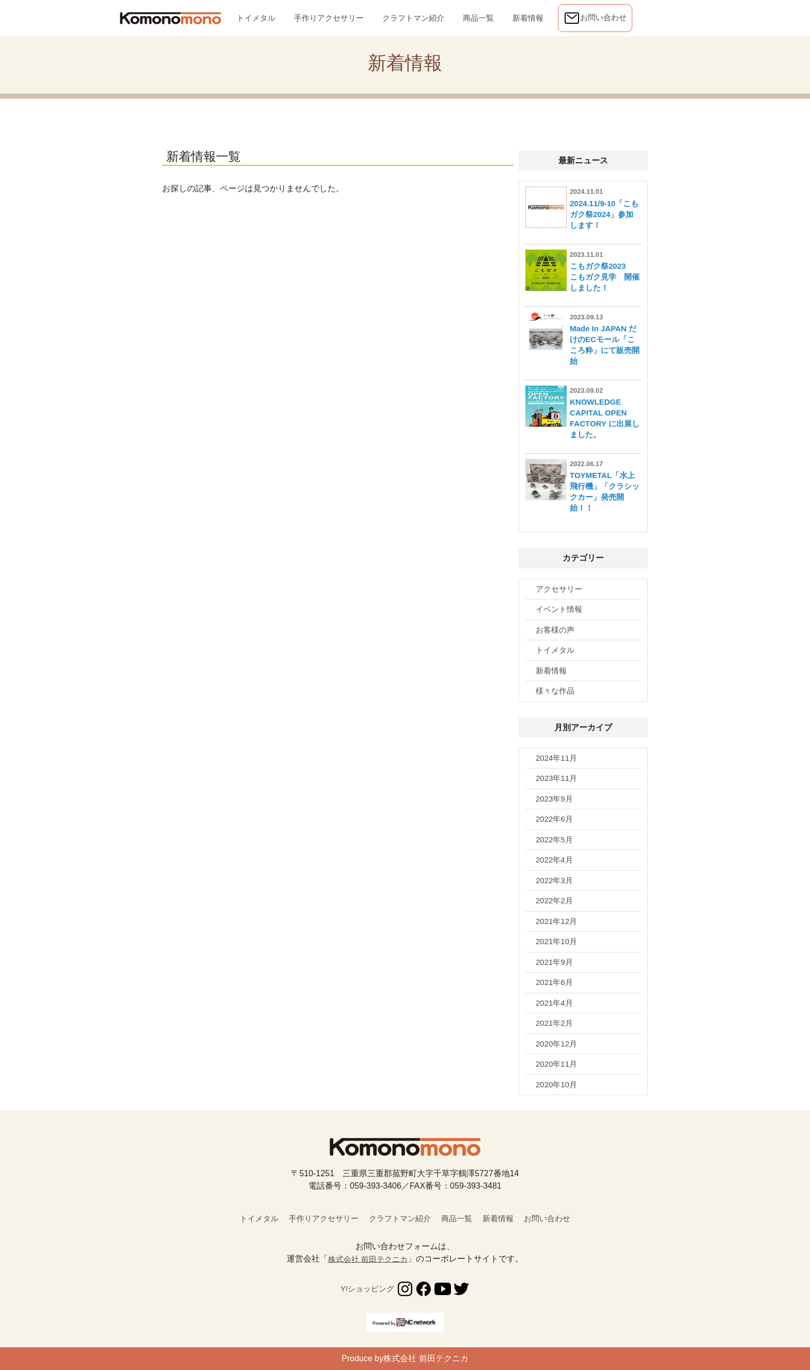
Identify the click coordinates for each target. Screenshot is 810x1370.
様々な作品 (555, 690)
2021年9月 (554, 962)
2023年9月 (554, 798)
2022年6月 (554, 818)
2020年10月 (556, 1084)
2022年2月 (554, 900)
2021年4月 (554, 1002)
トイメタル (256, 17)
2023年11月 (556, 778)
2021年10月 (556, 941)
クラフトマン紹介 (413, 17)
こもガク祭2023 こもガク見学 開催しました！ (605, 276)
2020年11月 (556, 1063)
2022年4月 (554, 859)
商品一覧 (480, 17)
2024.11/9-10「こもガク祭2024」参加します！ (604, 214)
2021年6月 (554, 982)
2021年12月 (556, 921)
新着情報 (530, 17)
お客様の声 (555, 629)
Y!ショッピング (367, 1288)
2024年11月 (556, 757)
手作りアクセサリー (329, 17)
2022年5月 (554, 839)
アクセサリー (559, 588)
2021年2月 (554, 1023)
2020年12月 (556, 1043)
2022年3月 (554, 880)
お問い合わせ (595, 18)
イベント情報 (559, 609)
